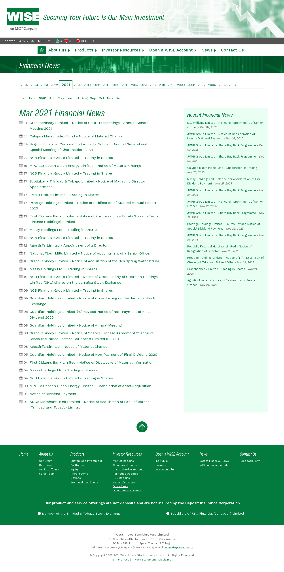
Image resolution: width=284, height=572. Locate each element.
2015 (125, 85)
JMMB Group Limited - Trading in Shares (65, 195)
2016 (115, 85)
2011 (162, 85)
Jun (69, 98)
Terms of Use (120, 559)
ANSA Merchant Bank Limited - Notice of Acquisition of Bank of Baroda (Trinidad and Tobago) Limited (90, 405)
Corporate (162, 465)
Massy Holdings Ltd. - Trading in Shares (63, 230)
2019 (87, 85)
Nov (110, 98)
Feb (32, 98)
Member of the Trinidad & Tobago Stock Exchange (79, 513)
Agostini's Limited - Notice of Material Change (68, 346)
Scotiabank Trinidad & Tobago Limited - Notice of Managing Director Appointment (87, 184)
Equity (74, 469)
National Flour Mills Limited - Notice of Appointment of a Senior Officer (90, 253)
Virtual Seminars (124, 482)
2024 (34, 85)
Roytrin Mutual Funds (84, 482)
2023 (44, 85)
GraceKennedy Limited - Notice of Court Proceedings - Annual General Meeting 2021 (90, 126)
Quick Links (120, 486)
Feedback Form (250, 460)
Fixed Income (79, 473)
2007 (202, 85)
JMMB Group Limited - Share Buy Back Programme (221, 145)
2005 (222, 85)
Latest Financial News (214, 460)
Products (84, 50)
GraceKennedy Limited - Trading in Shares (216, 269)
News (207, 50)
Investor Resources (121, 50)
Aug (84, 98)
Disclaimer (165, 559)
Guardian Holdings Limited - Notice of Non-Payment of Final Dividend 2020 (93, 354)
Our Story (45, 460)
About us (57, 50)
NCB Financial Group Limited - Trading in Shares (71, 158)
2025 (24, 85)
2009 (181, 85)
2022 (54, 85)
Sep (93, 98)
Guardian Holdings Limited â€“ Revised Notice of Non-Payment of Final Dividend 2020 (90, 314)
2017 (106, 85)
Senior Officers (49, 469)
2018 (96, 85)
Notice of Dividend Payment (53, 394)
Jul (77, 98)
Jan (23, 98)
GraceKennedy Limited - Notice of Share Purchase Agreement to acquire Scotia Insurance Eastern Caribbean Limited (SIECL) (92, 336)
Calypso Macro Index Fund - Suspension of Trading (222, 167)
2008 (191, 85)
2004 (232, 85)
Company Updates (125, 465)
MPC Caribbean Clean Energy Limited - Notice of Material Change (85, 165)
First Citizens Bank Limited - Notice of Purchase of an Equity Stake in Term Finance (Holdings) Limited (94, 219)
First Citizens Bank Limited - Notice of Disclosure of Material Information (91, 362)
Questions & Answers (127, 490)
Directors (45, 465)
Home (23, 454)
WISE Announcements (214, 465)
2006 (212, 85)
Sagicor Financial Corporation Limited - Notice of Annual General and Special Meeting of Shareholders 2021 (88, 147)
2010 (171, 85)
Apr (52, 98)
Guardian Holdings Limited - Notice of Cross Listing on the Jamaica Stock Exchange (92, 301)
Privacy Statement (144, 559)
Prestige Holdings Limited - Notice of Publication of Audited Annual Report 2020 (93, 206)
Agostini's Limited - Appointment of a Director (69, 245)
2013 (143, 85)
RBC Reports (121, 477)
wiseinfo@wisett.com (179, 547)
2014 (134, 85)
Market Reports (123, 460)
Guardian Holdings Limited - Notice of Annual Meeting (76, 325)
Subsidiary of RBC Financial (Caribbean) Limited (205, 513)
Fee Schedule (164, 469)
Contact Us (232, 50)
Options (75, 477)
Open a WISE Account (171, 50)
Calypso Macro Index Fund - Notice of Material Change (76, 136)
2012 (153, 85)
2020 (77, 85)
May (61, 98)
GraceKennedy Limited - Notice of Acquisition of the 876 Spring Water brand (94, 261)
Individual (161, 460)
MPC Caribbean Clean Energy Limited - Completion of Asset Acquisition (90, 386)
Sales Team (47, 473)
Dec (118, 98)
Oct (101, 98)
